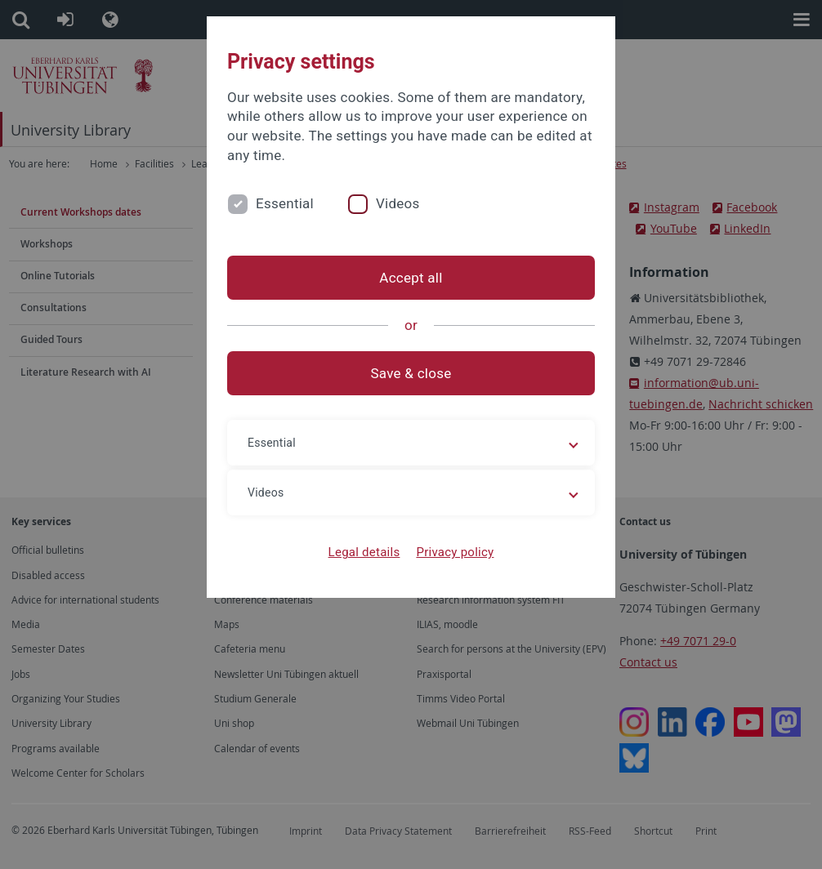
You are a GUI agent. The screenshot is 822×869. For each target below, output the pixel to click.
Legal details (364, 552)
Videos (398, 203)
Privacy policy (455, 552)
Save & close (411, 373)
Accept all (410, 278)
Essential (285, 203)
